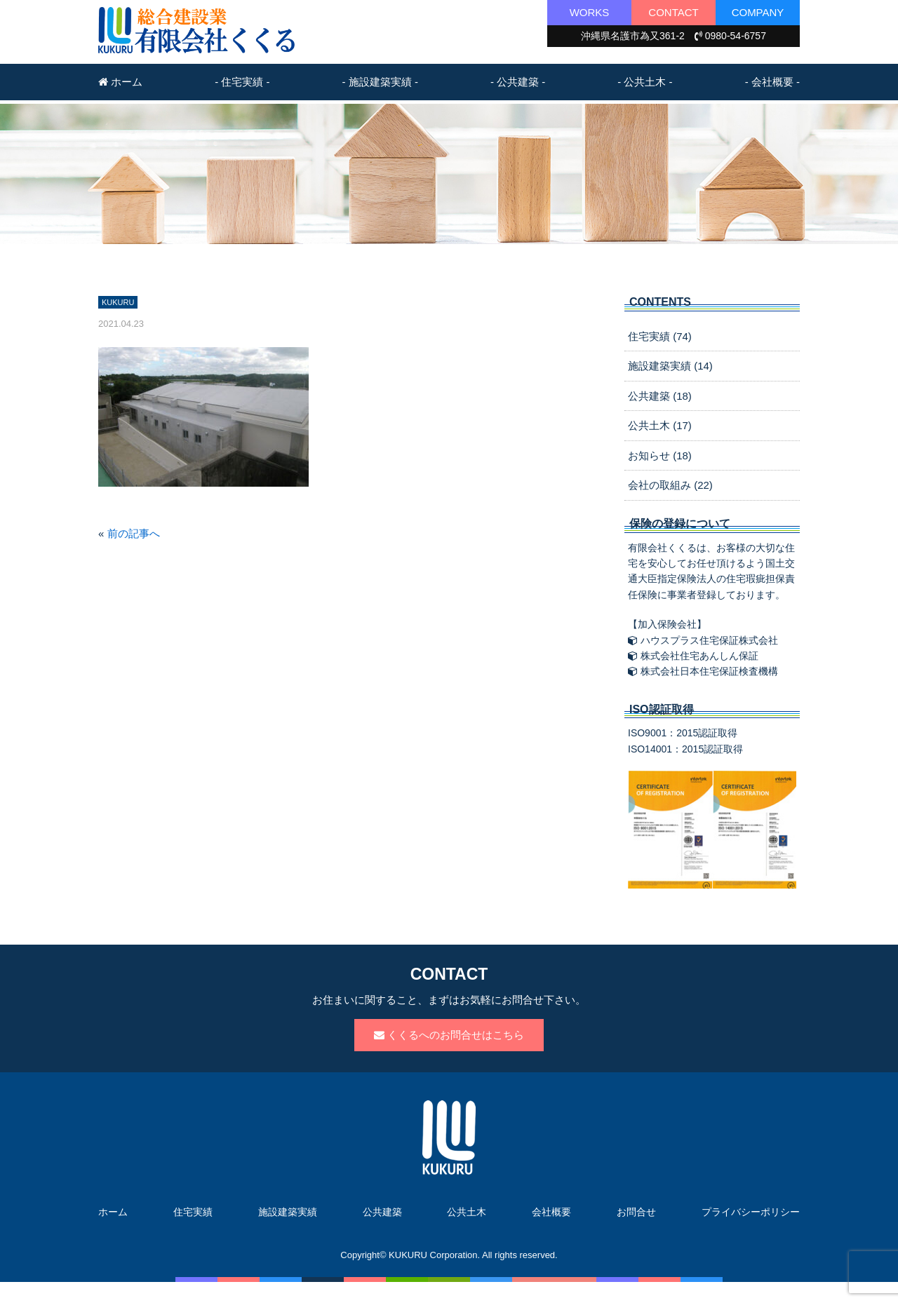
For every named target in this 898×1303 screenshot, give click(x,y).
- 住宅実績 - (242, 82)
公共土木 (466, 1211)
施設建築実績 (287, 1211)
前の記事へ (133, 533)
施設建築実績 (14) (670, 366)
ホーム (120, 82)
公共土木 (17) (660, 425)
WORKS (590, 12)
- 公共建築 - (517, 82)
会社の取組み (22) (670, 485)
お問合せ (636, 1211)
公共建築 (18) (660, 396)
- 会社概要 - (772, 82)
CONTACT (673, 12)
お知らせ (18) (660, 455)
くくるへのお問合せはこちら (449, 1035)
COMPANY (758, 12)
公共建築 (382, 1211)
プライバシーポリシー (751, 1211)
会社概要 (551, 1211)
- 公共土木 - (644, 82)
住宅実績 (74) (660, 336)
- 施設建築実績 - (380, 82)
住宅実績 (193, 1211)
